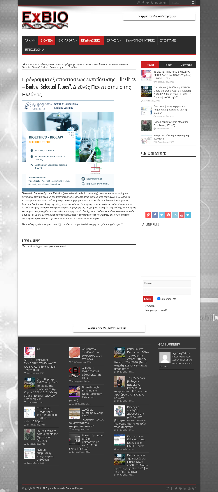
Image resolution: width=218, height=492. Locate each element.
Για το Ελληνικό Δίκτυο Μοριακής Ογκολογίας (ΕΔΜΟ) (47, 435)
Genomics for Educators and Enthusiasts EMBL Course (136, 441)
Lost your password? (156, 310)
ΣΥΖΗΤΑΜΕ (168, 40)
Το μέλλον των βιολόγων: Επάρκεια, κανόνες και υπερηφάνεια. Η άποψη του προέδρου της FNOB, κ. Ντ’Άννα (131, 387)
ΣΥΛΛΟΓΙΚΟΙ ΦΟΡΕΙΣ (140, 40)
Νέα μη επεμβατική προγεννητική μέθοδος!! (45, 454)
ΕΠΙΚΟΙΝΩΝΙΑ (34, 49)
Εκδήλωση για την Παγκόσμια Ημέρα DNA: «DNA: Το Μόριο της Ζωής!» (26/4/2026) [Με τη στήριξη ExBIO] (131, 463)
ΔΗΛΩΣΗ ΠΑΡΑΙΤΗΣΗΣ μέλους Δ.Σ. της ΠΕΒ (91, 373)
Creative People (74, 488)
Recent (168, 64)
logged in (41, 246)
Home (27, 64)
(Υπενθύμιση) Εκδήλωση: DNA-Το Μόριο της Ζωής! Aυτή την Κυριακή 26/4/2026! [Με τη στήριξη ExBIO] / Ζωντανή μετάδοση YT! (41, 389)
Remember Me (166, 299)
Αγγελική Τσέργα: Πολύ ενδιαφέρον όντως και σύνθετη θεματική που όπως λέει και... (176, 360)
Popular (150, 64)
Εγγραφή (149, 306)
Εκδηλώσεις (92, 40)
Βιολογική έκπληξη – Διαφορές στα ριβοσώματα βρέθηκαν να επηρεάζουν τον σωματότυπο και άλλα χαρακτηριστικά (130, 416)
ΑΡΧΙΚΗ (30, 40)
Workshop (55, 64)
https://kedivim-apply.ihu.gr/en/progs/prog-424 (99, 224)
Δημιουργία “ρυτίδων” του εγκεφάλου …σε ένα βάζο (92, 353)
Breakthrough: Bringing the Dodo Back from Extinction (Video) (85, 394)
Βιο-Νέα (47, 40)
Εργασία (114, 40)
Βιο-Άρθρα (67, 40)
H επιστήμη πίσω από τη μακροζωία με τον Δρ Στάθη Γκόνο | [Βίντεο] (86, 442)
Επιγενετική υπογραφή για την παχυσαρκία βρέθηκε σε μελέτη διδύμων (170, 109)
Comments (187, 64)
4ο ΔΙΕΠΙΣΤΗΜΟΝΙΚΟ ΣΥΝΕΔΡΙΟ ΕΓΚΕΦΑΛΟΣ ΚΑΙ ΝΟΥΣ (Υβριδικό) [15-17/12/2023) (172, 75)
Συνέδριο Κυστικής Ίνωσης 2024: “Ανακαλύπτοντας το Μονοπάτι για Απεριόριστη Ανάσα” (86, 418)
